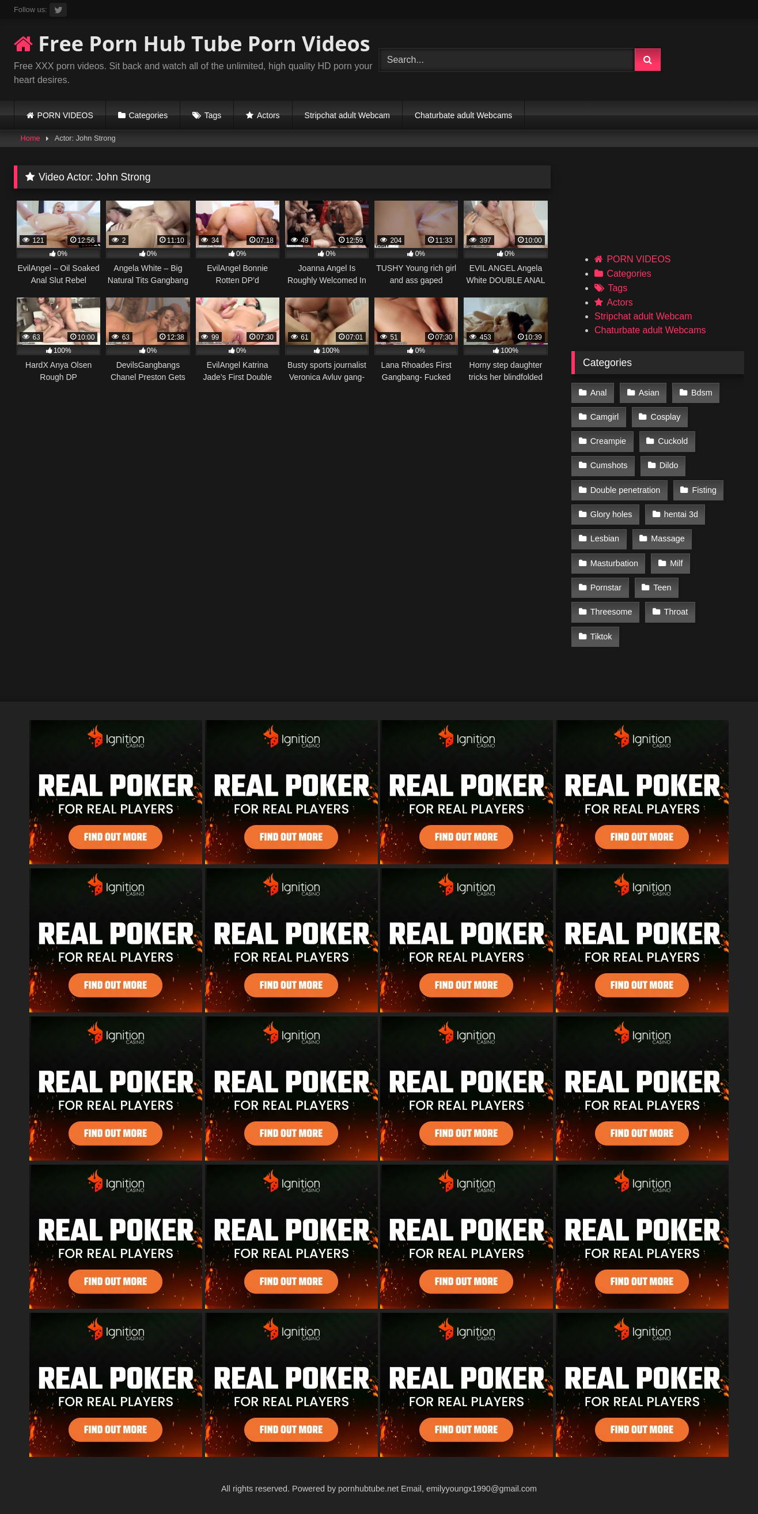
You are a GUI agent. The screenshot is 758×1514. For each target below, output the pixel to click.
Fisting (704, 490)
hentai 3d (681, 514)
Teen (662, 587)
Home (30, 138)
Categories (148, 115)
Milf (676, 563)
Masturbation (614, 563)
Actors (268, 115)
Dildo (669, 465)
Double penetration (625, 490)
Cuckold (673, 441)
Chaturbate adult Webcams (463, 115)
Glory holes (611, 514)
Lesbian (604, 538)
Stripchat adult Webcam (347, 115)
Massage (667, 538)
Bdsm (701, 392)
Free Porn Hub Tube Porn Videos (192, 43)
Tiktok (601, 636)
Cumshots (609, 465)
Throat (676, 611)
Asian (649, 392)
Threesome (611, 611)
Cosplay (666, 416)
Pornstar (605, 587)
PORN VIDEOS (65, 115)
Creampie (608, 441)
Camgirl (604, 416)
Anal (598, 392)
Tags (213, 115)
